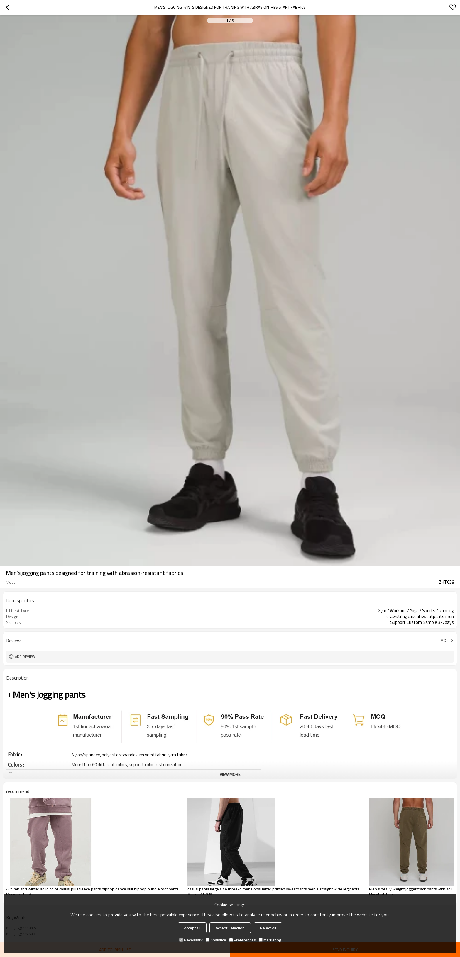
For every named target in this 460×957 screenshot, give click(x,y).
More (445, 640)
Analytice (216, 940)
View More (230, 774)
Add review (25, 656)
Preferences (242, 940)
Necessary (191, 940)
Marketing (270, 940)
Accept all (192, 928)
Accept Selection (230, 928)
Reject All (268, 928)
